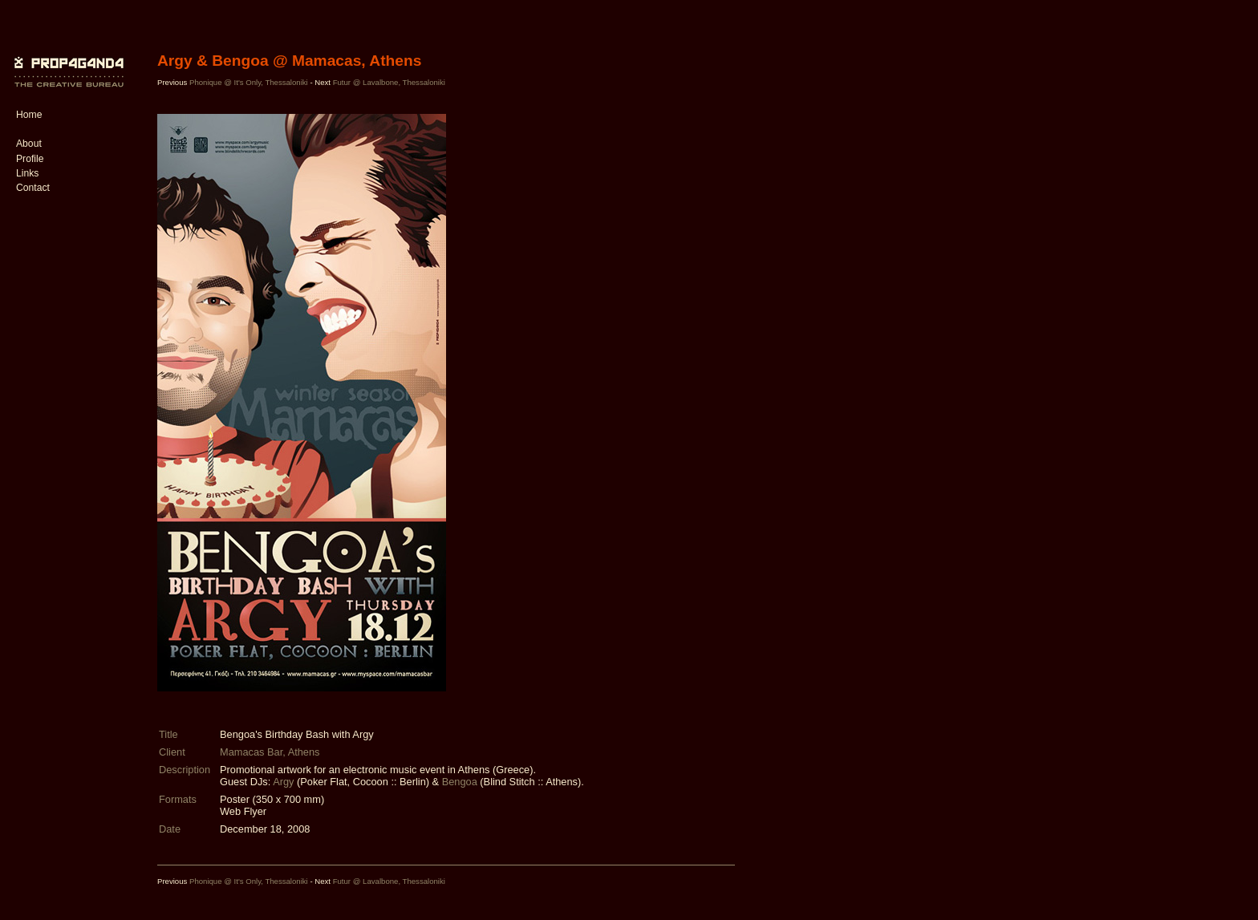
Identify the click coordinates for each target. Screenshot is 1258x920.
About (29, 143)
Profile (29, 158)
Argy (283, 782)
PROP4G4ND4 (66, 60)
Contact (33, 187)
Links (27, 173)
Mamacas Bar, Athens (269, 752)
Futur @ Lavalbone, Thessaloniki (389, 82)
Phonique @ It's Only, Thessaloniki (248, 82)
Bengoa (459, 782)
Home (29, 114)
